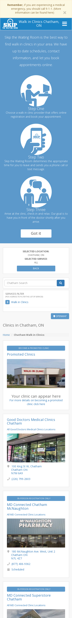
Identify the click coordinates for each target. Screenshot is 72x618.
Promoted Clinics (21, 354)
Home (6, 335)
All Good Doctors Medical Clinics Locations (31, 429)
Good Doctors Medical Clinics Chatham (31, 421)
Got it (36, 233)
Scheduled (18, 569)
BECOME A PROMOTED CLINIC (34, 348)
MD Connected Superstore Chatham (29, 597)
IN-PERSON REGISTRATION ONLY (34, 498)
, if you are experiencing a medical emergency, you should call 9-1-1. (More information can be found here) (36, 8)
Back (36, 268)
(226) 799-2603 (21, 479)
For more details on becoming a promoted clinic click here (36, 402)
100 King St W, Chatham (26, 469)
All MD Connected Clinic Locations (26, 514)
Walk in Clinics (19, 302)
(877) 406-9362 (21, 564)
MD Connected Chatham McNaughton (27, 506)
